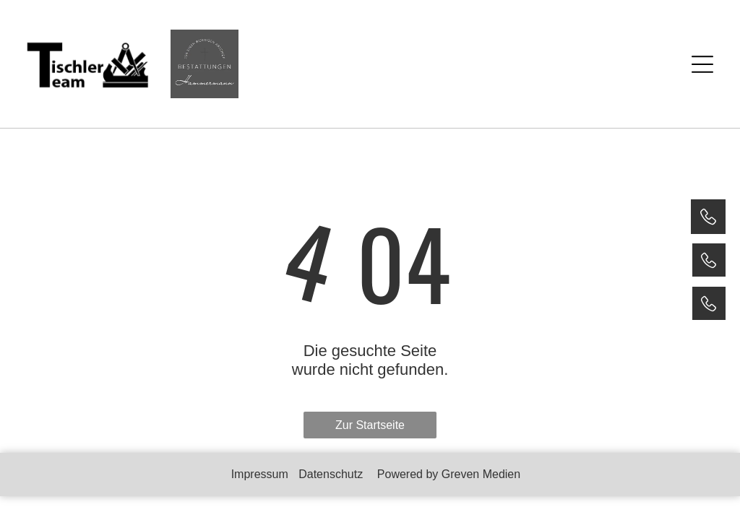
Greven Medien (481, 474)
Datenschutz (330, 474)
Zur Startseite (370, 425)
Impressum (259, 474)
